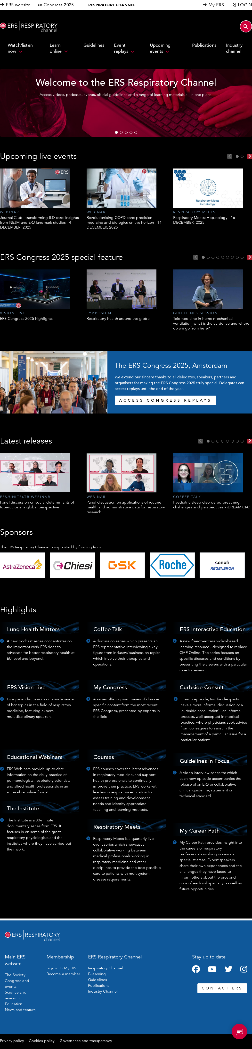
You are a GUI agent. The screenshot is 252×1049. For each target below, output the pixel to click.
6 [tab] (227, 257)
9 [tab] (242, 257)
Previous (229, 156)
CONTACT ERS (222, 988)
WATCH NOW (84, 115)
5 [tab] (135, 132)
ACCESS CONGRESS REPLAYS (165, 400)
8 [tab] (237, 257)
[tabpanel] (39, 199)
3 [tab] (126, 132)
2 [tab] (121, 132)
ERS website (18, 5)
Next (249, 156)
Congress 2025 (59, 5)
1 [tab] (116, 132)
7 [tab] (232, 257)
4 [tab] (131, 132)
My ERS (216, 5)
